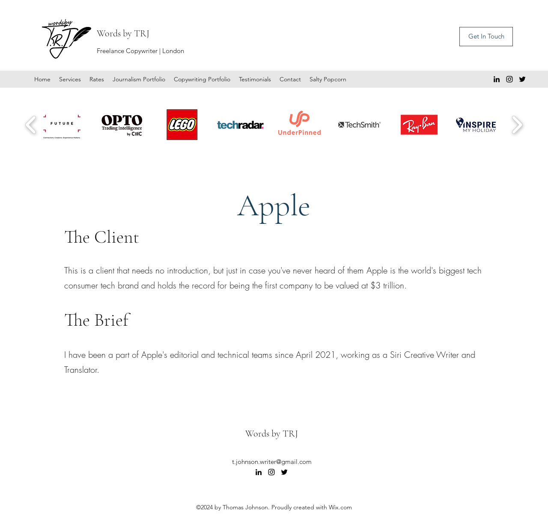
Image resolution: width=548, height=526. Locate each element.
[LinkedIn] (496, 79)
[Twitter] (522, 79)
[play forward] (517, 125)
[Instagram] (509, 79)
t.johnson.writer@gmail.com (272, 462)
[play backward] (31, 125)
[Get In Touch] (486, 36)
